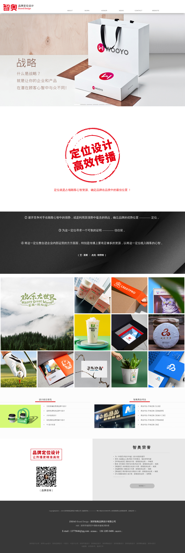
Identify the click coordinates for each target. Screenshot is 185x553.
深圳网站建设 (141, 543)
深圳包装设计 (130, 543)
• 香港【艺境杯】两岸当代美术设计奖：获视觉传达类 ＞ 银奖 (135, 464)
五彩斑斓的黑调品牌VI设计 (56, 406)
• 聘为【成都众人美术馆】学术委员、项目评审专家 (132, 459)
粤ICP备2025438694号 (103, 511)
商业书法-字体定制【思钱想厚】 (152, 411)
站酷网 (84, 546)
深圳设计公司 (34, 543)
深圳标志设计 (96, 543)
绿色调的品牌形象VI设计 (55, 420)
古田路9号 (91, 546)
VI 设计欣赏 (50, 425)
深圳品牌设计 (57, 543)
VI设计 (66, 543)
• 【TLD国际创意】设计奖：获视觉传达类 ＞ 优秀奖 (132, 474)
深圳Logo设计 (46, 543)
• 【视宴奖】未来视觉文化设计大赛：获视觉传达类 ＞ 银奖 (134, 466)
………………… (119, 476)
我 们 (116, 9)
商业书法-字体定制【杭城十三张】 (153, 415)
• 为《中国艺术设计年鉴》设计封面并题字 (129, 456)
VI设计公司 (74, 543)
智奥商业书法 (139, 399)
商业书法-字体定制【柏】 (150, 425)
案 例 (128, 9)
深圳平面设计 (85, 543)
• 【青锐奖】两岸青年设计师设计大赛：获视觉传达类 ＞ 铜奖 (135, 471)
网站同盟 (175, 9)
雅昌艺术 (100, 546)
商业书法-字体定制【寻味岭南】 (152, 420)
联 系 (163, 9)
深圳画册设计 (119, 543)
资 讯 (151, 9)
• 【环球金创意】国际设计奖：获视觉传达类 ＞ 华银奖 (133, 461)
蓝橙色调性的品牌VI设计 (55, 411)
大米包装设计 (51, 415)
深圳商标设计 (107, 543)
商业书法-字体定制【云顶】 (151, 406)
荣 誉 (140, 9)
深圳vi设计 (152, 543)
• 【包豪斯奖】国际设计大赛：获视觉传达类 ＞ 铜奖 (132, 469)
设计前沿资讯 (45, 399)
